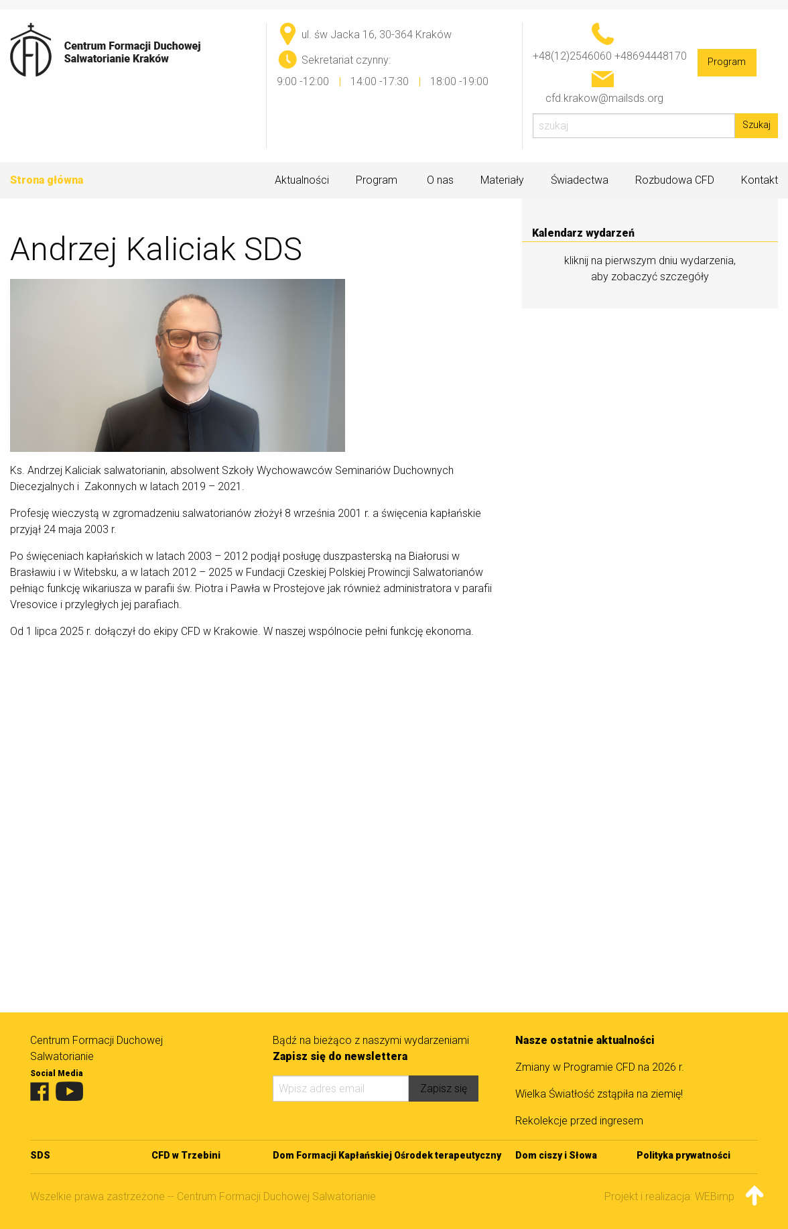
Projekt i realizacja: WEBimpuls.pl (681, 1196)
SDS (40, 1155)
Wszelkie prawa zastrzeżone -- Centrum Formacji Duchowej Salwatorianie (203, 1196)
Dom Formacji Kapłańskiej (332, 1155)
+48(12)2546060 (572, 56)
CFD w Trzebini (185, 1155)
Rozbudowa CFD (674, 180)
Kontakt (759, 180)
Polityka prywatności (683, 1155)
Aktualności (302, 180)
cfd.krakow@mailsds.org (604, 98)
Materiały (502, 180)
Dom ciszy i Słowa (556, 1155)
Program (727, 62)
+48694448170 (650, 56)
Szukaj (756, 125)
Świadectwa (579, 180)
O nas (440, 180)
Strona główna (46, 180)
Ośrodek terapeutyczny (447, 1155)
